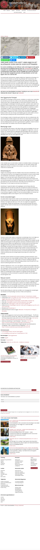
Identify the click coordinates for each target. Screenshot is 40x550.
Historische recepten (19, 471)
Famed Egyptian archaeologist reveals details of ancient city (20, 300)
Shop (24, 12)
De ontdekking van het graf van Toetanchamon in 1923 (14, 333)
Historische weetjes (18, 474)
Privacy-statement (19, 505)
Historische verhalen (31, 10)
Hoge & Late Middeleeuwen (6, 482)
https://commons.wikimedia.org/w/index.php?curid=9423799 (16, 327)
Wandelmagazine (18, 489)
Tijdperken (24, 10)
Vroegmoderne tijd (4, 485)
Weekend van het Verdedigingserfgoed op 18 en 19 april (23, 439)
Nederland (3, 470)
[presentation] (11, 405)
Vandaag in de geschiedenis (6, 459)
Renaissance (3, 483)
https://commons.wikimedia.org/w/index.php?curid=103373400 (16, 319)
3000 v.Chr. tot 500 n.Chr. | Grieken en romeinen (18, 342)
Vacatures (2, 500)
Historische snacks (18, 12)
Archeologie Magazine (19, 482)
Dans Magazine (18, 488)
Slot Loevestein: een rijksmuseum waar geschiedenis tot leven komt (23, 421)
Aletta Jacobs (17, 459)
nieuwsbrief (36, 91)
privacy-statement (6, 413)
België (2, 471)
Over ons (2, 498)
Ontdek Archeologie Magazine (9, 355)
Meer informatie (5, 361)
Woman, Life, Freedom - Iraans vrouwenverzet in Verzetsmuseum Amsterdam (22, 430)
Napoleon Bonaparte (19, 464)
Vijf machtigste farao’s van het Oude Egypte (12, 331)
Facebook (20, 93)
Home (4, 10)
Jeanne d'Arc (17, 463)
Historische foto (18, 470)
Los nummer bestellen (19, 481)
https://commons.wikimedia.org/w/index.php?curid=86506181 (16, 322)
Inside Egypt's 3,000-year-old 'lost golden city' (19, 303)
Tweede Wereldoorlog (5, 486)
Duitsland (2, 473)
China (2, 475)
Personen (18, 10)
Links (2, 501)
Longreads (3, 463)
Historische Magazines (20, 479)
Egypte (6, 337)
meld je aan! (34, 468)
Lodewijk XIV (17, 465)
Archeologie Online (18, 491)
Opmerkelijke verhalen (19, 475)
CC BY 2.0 (27, 325)
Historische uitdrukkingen (20, 473)
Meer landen (3, 476)
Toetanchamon (28, 68)
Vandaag (8, 10)
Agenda (2, 462)
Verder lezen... (12, 427)
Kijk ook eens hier (19, 485)
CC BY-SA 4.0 (35, 318)
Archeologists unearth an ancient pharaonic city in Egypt (19, 302)
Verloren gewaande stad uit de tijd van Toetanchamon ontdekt (21, 296)
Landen (13, 10)
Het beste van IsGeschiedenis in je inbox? (29, 356)
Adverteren (3, 499)
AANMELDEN (24, 360)
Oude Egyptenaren (12, 335)
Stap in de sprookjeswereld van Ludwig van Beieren (23, 447)
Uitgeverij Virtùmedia (19, 492)
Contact (2, 497)
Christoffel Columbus (19, 461)
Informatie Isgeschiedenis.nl (7, 495)
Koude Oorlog (3, 487)
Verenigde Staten (4, 474)
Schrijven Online (18, 487)
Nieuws (6, 36)
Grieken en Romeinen (5, 481)
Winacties (2, 464)
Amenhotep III (12, 308)
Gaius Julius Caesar (18, 462)
